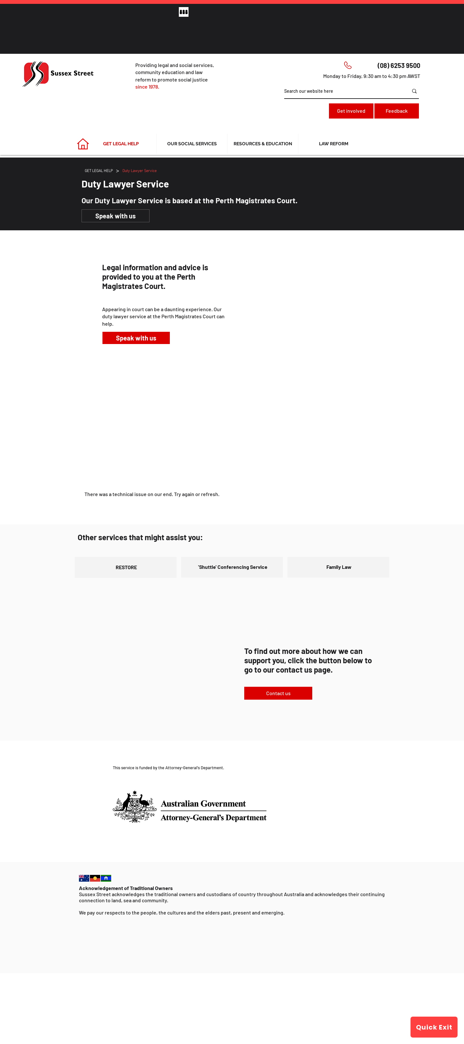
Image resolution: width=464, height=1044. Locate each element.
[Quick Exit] (434, 1027)
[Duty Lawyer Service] (139, 170)
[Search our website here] (341, 91)
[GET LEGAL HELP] (99, 170)
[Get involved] (351, 111)
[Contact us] (278, 693)
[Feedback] (396, 111)
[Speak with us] (116, 215)
